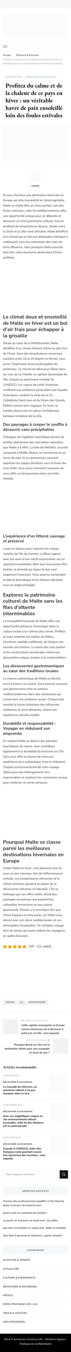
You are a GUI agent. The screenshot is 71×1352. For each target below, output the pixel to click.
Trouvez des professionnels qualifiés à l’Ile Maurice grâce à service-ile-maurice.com (33, 1203)
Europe (10, 1002)
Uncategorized (14, 1321)
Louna (35, 179)
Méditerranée (37, 1002)
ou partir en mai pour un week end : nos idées (30, 1220)
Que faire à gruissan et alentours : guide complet (32, 1235)
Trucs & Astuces (15, 1313)
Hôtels (8, 1295)
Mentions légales (55, 1339)
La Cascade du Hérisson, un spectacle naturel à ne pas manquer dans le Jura (20, 1090)
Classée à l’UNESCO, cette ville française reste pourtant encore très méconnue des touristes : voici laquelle (24, 1153)
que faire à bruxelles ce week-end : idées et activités (34, 1228)
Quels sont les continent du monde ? (25, 1213)
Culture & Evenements (19, 1277)
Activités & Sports (16, 1260)
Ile (21, 1002)
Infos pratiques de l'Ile (20, 1304)
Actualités (11, 1269)
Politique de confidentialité (36, 1344)
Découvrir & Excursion (41, 77)
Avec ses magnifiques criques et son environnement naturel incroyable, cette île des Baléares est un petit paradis (23, 1121)
